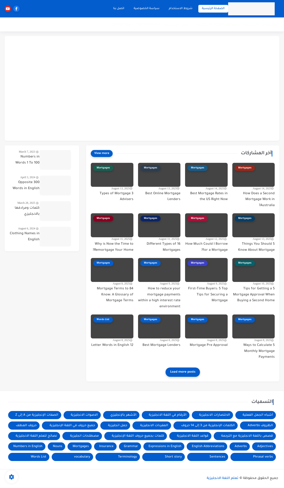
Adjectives (265, 446)
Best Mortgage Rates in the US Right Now (209, 197)
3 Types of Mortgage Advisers (116, 197)
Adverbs (241, 446)
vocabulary (82, 457)
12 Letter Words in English (112, 345)
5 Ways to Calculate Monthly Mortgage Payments (259, 351)
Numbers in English (27, 446)
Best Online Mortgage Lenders (162, 197)
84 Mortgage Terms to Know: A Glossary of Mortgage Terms (115, 295)
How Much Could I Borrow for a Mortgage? (206, 247)
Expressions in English (165, 446)
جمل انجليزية (176, 24)
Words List (38, 457)
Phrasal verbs (263, 457)
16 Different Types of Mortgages (163, 247)
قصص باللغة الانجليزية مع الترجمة (247, 436)
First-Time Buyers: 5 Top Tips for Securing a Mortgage (208, 295)
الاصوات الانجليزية (84, 415)
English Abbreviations (208, 446)
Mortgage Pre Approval (209, 345)
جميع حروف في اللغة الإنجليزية (72, 425)
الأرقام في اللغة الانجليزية (167, 415)
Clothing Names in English (25, 237)
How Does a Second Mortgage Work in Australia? (259, 199)
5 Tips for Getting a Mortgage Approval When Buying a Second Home (254, 295)
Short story (173, 457)
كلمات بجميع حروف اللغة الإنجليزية (138, 436)
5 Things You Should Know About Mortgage (256, 247)
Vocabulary (148, 24)
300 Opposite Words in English (26, 186)
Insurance (106, 446)
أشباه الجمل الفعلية (258, 415)
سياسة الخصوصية (146, 8)
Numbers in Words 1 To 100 (27, 160)
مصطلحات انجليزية (84, 436)
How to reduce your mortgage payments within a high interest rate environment (159, 298)
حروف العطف (26, 425)
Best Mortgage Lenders (161, 345)
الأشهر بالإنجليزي (123, 415)
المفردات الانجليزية (260, 24)
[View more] (102, 153)
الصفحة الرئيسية (213, 8)
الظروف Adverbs (260, 425)
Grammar (131, 446)
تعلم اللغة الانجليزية (222, 478)
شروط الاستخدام (181, 8)
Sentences (122, 24)
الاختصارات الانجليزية (214, 415)
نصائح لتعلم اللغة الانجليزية (36, 436)
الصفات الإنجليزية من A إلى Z (36, 415)
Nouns (57, 446)
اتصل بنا (118, 8)
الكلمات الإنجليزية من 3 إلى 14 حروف (208, 425)
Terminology (127, 457)
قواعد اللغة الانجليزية (215, 24)
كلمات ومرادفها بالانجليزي (27, 211)
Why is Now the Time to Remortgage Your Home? (113, 247)
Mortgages (81, 446)
